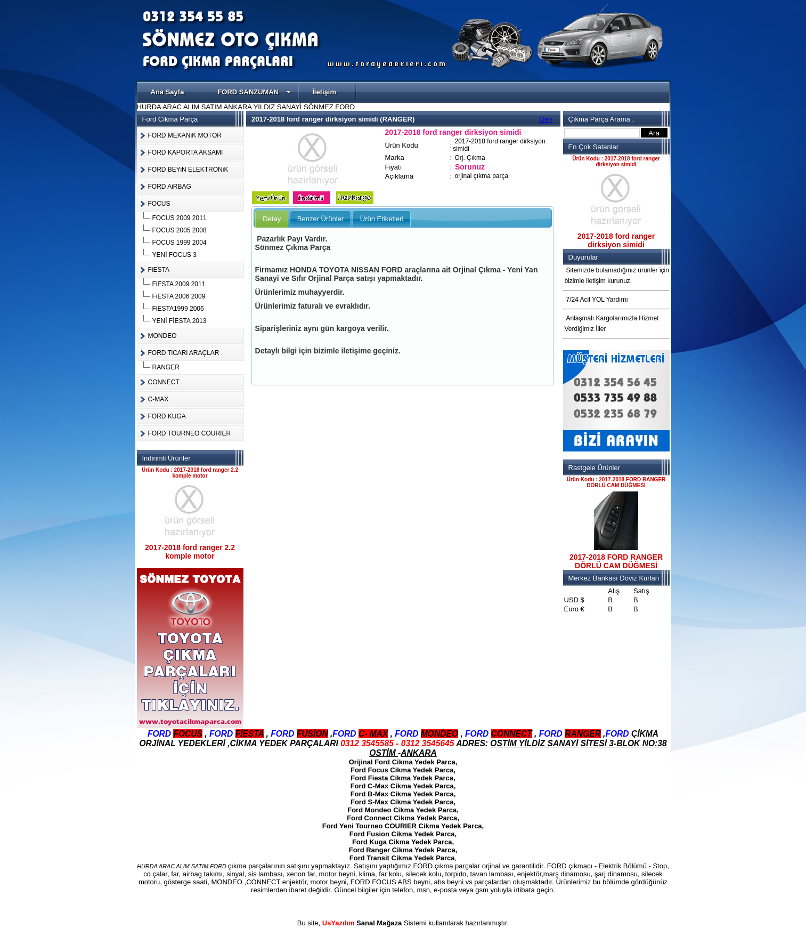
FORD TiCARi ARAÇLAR (183, 353)
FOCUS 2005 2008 (179, 230)
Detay (272, 219)
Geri (545, 119)
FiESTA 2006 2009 (179, 296)
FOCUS (159, 203)
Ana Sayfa (167, 92)
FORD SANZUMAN (254, 92)
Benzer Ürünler (320, 219)
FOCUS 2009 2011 (179, 218)
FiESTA (158, 269)
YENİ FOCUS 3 (174, 255)
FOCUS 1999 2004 (179, 242)
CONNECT (164, 382)
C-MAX (158, 399)
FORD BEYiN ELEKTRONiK (188, 169)
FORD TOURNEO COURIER (189, 433)
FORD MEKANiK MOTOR (185, 135)
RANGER (166, 367)
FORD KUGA (167, 416)
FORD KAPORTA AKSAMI (185, 152)
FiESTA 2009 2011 (179, 284)
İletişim (324, 92)
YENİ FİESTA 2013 (179, 321)
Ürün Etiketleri (382, 219)
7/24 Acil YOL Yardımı (597, 299)
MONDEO (162, 336)
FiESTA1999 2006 (178, 308)
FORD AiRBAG (169, 186)
